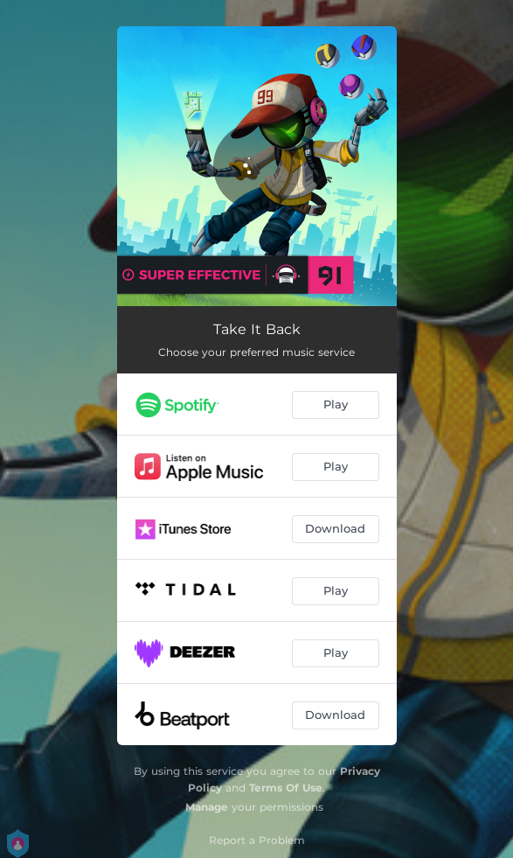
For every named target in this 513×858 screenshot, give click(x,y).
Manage (206, 806)
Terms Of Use (285, 787)
